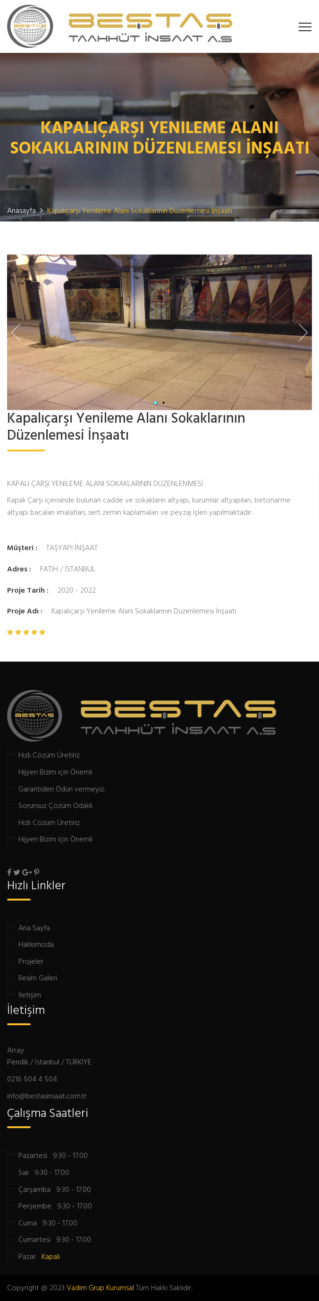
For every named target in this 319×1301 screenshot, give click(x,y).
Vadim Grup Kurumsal (100, 1287)
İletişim (29, 994)
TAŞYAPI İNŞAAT (72, 547)
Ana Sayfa (34, 927)
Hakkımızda (36, 944)
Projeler (30, 961)
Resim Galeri (37, 977)
